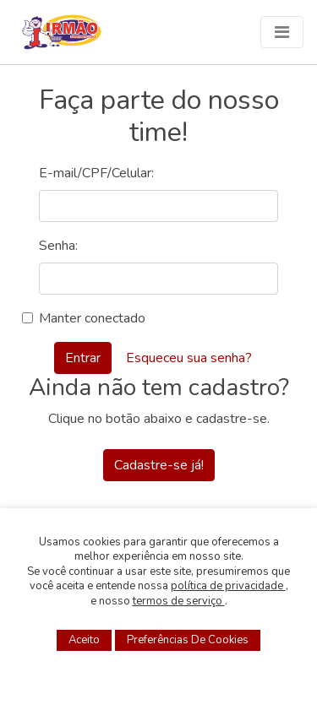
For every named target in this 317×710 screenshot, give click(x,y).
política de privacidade (228, 585)
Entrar (83, 358)
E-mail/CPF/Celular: (96, 173)
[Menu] (281, 32)
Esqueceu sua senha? (189, 358)
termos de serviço (179, 601)
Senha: (58, 245)
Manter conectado (92, 318)
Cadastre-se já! (159, 465)
